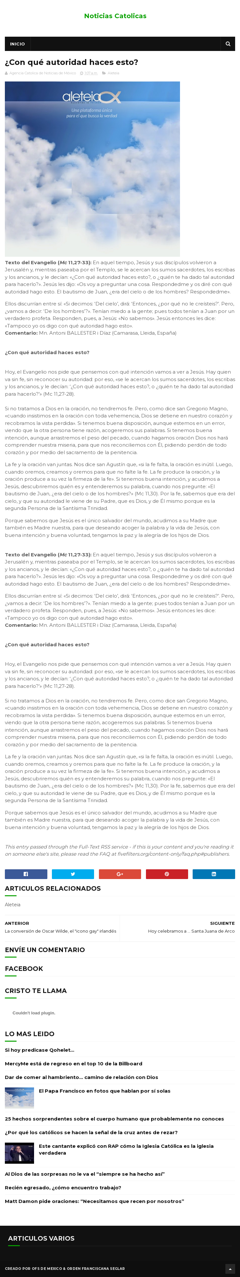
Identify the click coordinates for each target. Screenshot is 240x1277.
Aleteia (113, 73)
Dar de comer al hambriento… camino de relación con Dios (81, 1077)
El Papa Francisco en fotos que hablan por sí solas (105, 1091)
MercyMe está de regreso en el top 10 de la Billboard (73, 1063)
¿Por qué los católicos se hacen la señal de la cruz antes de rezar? (91, 1132)
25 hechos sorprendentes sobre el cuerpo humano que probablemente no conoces (114, 1119)
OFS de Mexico (47, 1269)
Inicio (17, 43)
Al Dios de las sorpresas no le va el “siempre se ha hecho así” (85, 1174)
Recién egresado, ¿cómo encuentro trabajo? (63, 1187)
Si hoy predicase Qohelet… (39, 1050)
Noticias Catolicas (115, 16)
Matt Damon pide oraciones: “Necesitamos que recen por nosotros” (94, 1201)
